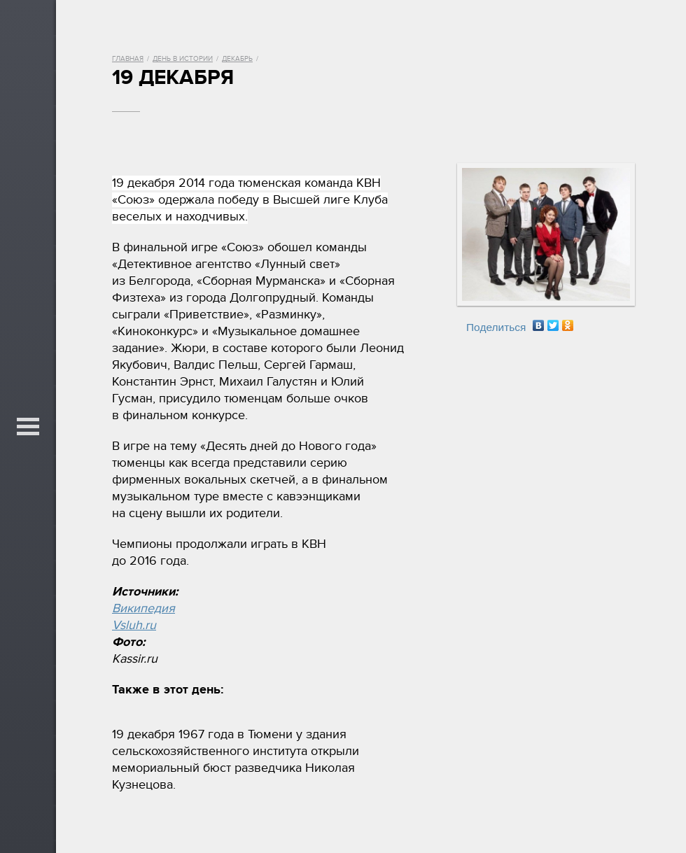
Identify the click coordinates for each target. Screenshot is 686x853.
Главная (128, 59)
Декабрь (237, 59)
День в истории (183, 59)
